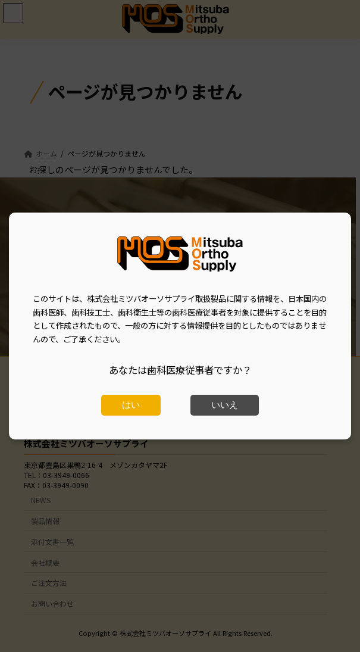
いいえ (224, 405)
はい (131, 405)
